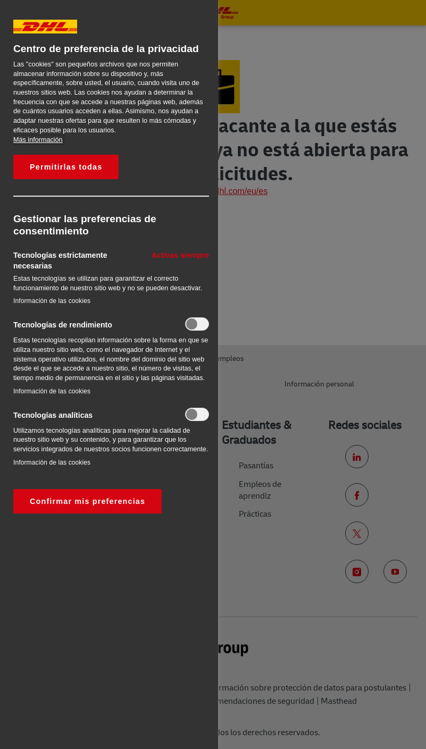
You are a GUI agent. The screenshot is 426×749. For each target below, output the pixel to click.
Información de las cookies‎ (51, 301)
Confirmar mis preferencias (87, 501)
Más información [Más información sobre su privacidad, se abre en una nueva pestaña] (38, 140)
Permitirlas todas (66, 167)
